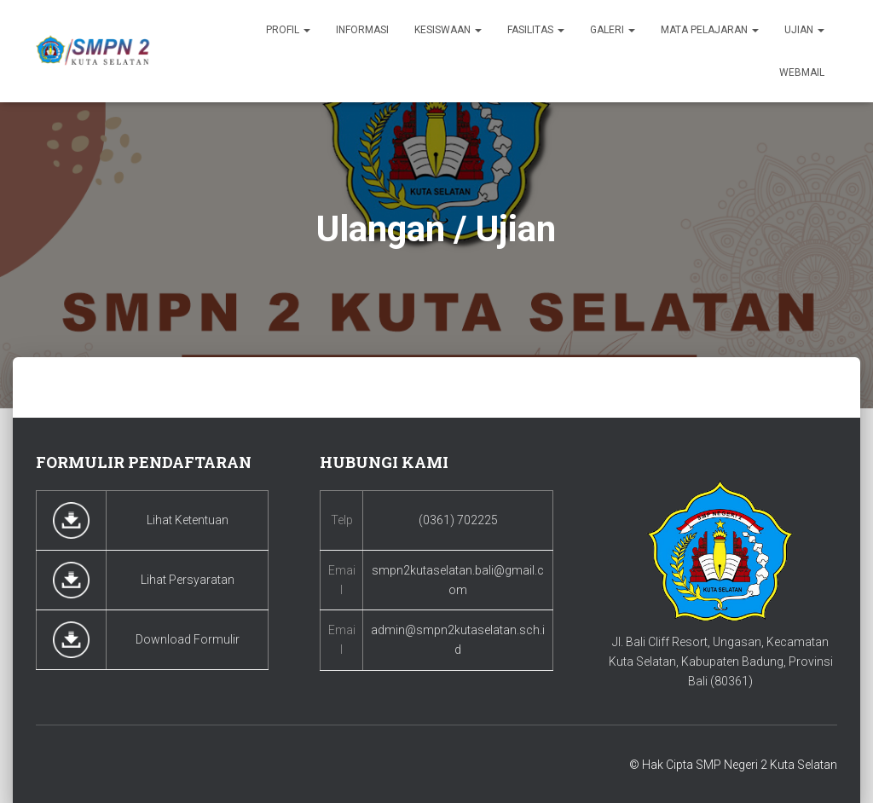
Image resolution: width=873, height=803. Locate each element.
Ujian (804, 30)
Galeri (612, 30)
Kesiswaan (448, 30)
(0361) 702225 (458, 520)
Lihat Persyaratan (187, 579)
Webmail (801, 72)
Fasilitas (535, 30)
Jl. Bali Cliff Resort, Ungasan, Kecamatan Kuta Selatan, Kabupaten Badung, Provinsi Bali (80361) (721, 661)
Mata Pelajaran (710, 30)
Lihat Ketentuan (187, 520)
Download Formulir (188, 639)
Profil (288, 30)
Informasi (362, 30)
